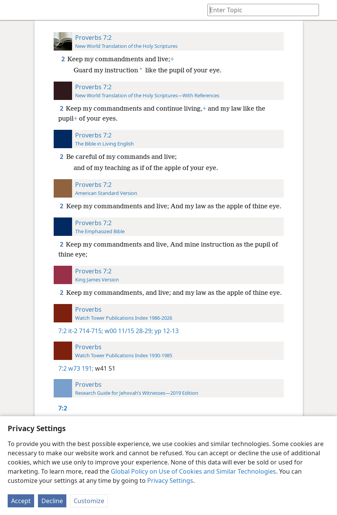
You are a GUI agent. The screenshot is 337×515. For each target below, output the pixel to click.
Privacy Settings (170, 480)
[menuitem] (11, 10)
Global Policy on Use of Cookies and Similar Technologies (193, 471)
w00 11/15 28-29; (128, 331)
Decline (52, 501)
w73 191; (81, 368)
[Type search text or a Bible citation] (259, 9)
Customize (89, 501)
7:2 (62, 331)
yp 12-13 (166, 331)
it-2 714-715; (85, 331)
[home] (11, 10)
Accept (21, 501)
